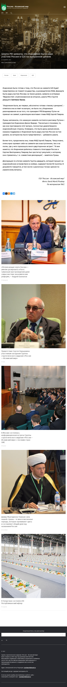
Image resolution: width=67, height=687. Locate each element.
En (2, 13)
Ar (7, 13)
